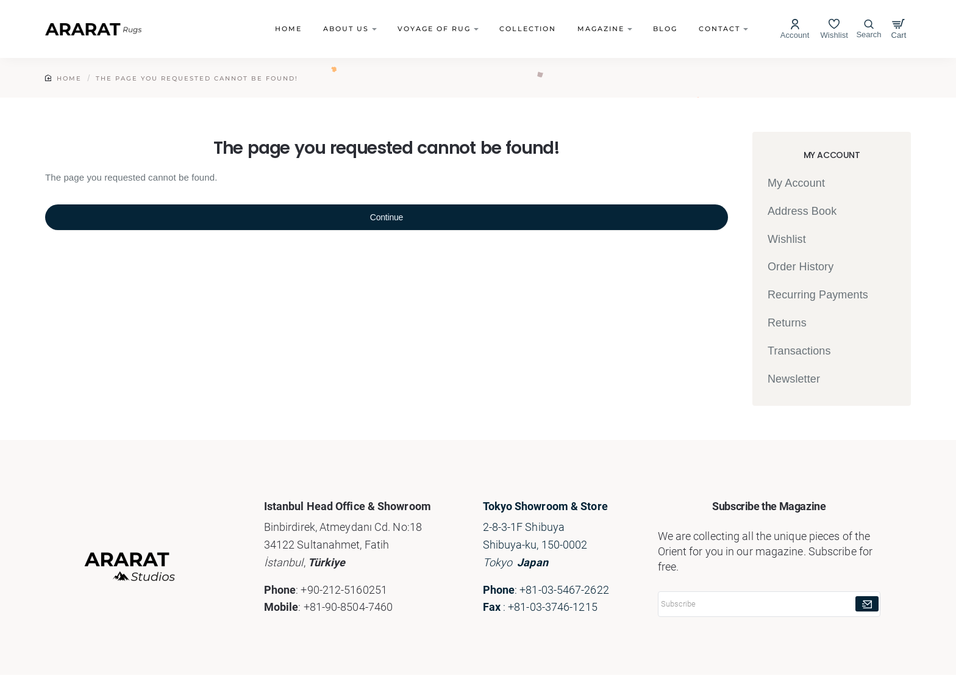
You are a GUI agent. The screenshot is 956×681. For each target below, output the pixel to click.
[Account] (795, 29)
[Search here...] (869, 29)
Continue (386, 217)
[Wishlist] (834, 29)
